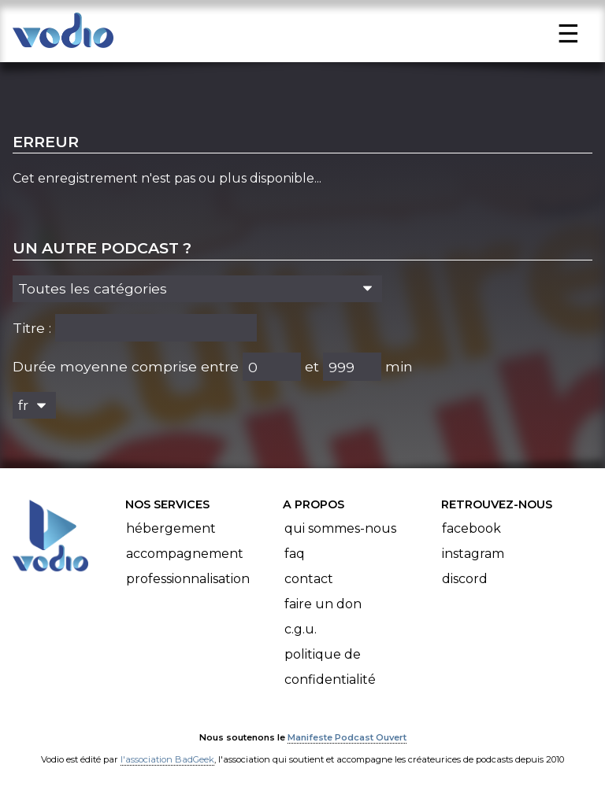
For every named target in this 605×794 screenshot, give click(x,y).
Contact (308, 578)
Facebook (471, 528)
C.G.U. (300, 629)
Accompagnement (184, 553)
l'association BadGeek (167, 759)
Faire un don (323, 603)
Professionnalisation (188, 578)
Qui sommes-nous (340, 528)
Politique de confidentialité (330, 667)
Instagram (473, 553)
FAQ (294, 553)
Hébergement (171, 528)
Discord (465, 578)
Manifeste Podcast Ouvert (347, 737)
